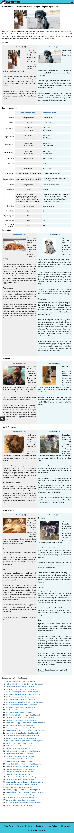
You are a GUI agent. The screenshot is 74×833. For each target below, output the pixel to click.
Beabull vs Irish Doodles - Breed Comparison (20, 743)
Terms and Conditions (24, 826)
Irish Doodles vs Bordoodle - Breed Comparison (21, 704)
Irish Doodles (17, 47)
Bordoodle (52, 47)
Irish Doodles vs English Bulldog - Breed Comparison (23, 692)
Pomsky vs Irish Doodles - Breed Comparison (20, 681)
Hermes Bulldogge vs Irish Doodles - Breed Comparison (24, 728)
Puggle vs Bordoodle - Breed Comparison (19, 753)
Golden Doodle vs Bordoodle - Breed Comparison (22, 746)
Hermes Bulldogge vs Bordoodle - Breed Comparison (23, 790)
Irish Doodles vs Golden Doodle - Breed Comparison (23, 694)
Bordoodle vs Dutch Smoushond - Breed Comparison (23, 777)
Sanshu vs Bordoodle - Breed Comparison (19, 761)
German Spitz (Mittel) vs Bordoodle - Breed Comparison (24, 764)
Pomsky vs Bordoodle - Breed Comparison (19, 748)
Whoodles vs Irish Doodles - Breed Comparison (21, 738)
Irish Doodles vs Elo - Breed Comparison (19, 712)
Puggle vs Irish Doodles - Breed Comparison (20, 686)
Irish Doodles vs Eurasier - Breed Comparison (20, 699)
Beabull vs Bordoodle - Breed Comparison (19, 805)
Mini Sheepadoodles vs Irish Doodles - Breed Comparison (24, 741)
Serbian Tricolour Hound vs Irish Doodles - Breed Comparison (26, 730)
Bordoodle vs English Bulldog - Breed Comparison (22, 766)
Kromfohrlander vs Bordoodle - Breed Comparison (22, 795)
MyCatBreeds (65, 826)
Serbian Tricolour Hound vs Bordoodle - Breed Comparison (25, 792)
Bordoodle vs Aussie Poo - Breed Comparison (20, 769)
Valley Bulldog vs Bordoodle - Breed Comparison (21, 797)
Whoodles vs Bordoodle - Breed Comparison (20, 800)
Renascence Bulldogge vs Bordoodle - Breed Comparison (24, 782)
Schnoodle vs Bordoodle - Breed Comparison (20, 756)
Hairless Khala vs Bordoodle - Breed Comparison (22, 784)
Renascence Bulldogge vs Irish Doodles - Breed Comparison (25, 723)
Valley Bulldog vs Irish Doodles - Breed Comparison (22, 735)
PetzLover (39, 826)
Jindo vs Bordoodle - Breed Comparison (19, 787)
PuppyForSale (52, 826)
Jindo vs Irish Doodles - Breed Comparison (19, 725)
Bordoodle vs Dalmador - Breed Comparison (20, 772)
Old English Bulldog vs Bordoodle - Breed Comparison (23, 751)
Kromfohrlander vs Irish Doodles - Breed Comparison (23, 733)
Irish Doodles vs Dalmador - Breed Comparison (21, 707)
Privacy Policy (8, 826)
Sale (24, 47)
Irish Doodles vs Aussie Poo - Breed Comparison (21, 697)
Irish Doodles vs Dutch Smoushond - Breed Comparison (24, 715)
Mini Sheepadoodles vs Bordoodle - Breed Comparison (23, 802)
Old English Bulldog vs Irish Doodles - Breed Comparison (24, 684)
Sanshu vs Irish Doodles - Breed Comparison (20, 717)
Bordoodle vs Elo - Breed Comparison (18, 774)
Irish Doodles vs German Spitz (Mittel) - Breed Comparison (25, 702)
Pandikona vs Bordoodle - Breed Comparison (20, 779)
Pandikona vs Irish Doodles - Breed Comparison (21, 720)
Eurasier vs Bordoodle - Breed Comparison (20, 759)
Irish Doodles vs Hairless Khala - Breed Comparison (22, 710)
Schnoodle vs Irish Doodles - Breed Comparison (21, 689)
